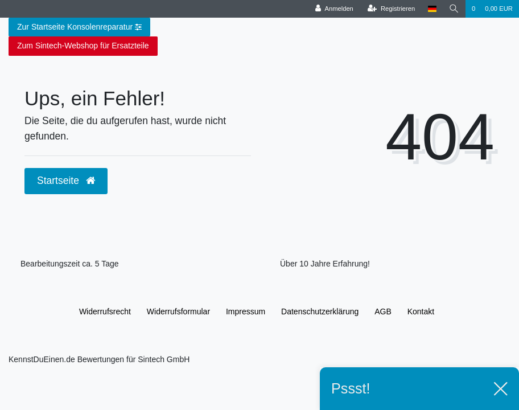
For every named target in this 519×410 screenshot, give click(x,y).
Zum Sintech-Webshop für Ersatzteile (83, 45)
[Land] (431, 9)
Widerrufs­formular (178, 311)
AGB (383, 311)
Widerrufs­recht (105, 311)
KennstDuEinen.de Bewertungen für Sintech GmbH (99, 359)
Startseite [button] (66, 180)
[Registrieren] (391, 9)
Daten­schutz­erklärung (320, 311)
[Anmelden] (334, 9)
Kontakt (420, 311)
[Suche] (454, 9)
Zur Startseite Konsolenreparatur (79, 27)
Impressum (245, 311)
